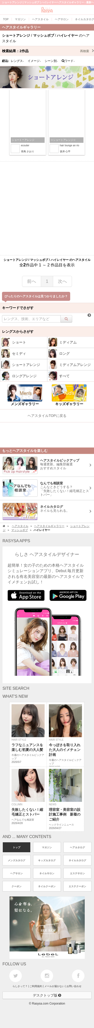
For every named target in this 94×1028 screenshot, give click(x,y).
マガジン (47, 847)
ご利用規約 (36, 986)
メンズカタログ (16, 860)
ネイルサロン (46, 873)
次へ (62, 281)
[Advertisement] (47, 208)
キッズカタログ (47, 860)
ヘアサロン (16, 873)
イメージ (34, 61)
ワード (68, 61)
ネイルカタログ (77, 860)
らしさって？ (20, 986)
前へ (31, 281)
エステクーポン (77, 886)
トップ (16, 847)
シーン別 (51, 61)
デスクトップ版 (47, 995)
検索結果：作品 (48, 51)
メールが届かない (54, 986)
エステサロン (77, 873)
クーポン (17, 886)
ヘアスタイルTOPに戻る (47, 416)
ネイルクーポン (47, 886)
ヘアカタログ (77, 847)
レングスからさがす (18, 332)
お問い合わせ (73, 986)
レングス (17, 61)
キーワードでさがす (18, 308)
